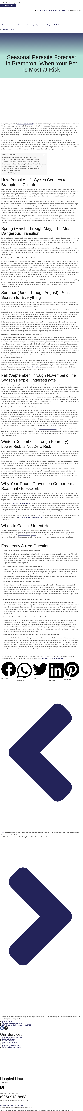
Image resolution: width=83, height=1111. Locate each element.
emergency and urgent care (27, 535)
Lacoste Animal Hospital (25, 124)
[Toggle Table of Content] (44, 155)
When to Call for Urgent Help (11, 170)
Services (20, 25)
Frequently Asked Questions (11, 173)
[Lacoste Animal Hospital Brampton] (41, 1062)
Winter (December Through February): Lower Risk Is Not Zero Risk (22, 166)
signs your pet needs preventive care (30, 517)
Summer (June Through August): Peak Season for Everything (21, 161)
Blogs (48, 25)
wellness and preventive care (22, 503)
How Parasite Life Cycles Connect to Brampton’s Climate (19, 157)
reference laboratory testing (48, 429)
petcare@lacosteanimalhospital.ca (53, 658)
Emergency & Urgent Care (35, 25)
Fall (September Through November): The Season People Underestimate (24, 164)
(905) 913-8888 (13, 1097)
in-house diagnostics (32, 367)
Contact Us (57, 25)
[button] (8, 663)
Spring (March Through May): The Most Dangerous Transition (21, 159)
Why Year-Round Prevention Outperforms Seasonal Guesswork (21, 168)
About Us (12, 25)
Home (3, 25)
